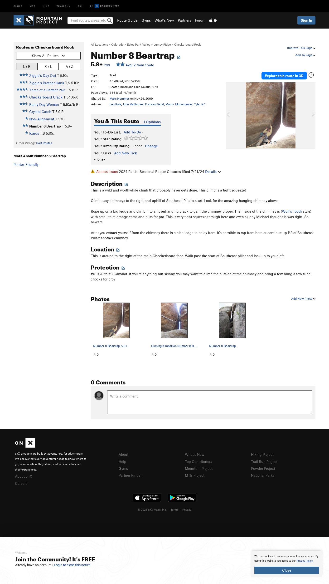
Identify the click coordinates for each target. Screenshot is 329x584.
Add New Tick (125, 153)
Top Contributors (198, 461)
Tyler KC (200, 104)
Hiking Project (262, 454)
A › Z (69, 66)
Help (122, 461)
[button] (231, 115)
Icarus (34, 133)
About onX (23, 476)
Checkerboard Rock (187, 44)
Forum (200, 20)
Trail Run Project (264, 461)
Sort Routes (44, 143)
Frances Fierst (154, 104)
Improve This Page (301, 48)
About (123, 454)
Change (151, 146)
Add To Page (305, 55)
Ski (80, 5)
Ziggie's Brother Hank (46, 83)
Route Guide (127, 20)
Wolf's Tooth (292, 211)
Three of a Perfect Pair (47, 90)
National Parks (262, 475)
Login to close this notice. (72, 565)
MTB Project (194, 475)
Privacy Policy (304, 560)
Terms (174, 509)
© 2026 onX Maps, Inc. (152, 509)
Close (286, 570)
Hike (46, 5)
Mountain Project (199, 468)
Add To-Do (132, 132)
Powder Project (263, 468)
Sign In (306, 20)
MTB (33, 5)
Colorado (117, 44)
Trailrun (64, 5)
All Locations (99, 44)
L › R (26, 66)
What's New (164, 20)
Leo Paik (115, 104)
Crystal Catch (40, 111)
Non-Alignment (41, 119)
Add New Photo (303, 298)
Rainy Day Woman (44, 104)
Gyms (146, 20)
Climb (18, 5)
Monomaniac (184, 104)
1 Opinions (152, 122)
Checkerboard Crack (46, 97)
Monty (169, 104)
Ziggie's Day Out (42, 75)
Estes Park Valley (138, 44)
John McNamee (133, 104)
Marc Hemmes (120, 98)
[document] (286, 564)
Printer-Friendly (26, 164)
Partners (184, 20)
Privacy (186, 509)
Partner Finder (130, 475)
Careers (21, 483)
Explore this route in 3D (284, 76)
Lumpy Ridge (162, 44)
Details (213, 171)
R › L (48, 66)
